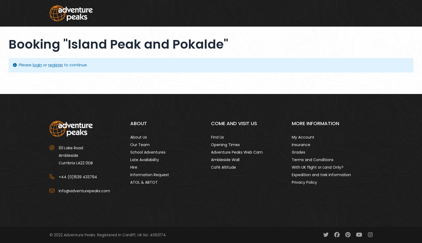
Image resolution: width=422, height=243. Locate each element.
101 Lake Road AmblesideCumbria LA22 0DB (76, 155)
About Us (138, 137)
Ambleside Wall (225, 159)
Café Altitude (223, 167)
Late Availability (144, 159)
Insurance (301, 144)
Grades (298, 152)
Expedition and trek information (321, 174)
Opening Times (225, 144)
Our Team (140, 144)
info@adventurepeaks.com (84, 191)
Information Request (149, 174)
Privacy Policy (304, 182)
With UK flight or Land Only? (317, 167)
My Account (303, 137)
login (37, 65)
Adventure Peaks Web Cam (237, 152)
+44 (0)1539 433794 (78, 177)
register (55, 65)
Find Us (217, 137)
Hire (133, 167)
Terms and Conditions (312, 159)
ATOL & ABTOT (144, 182)
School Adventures (148, 152)
